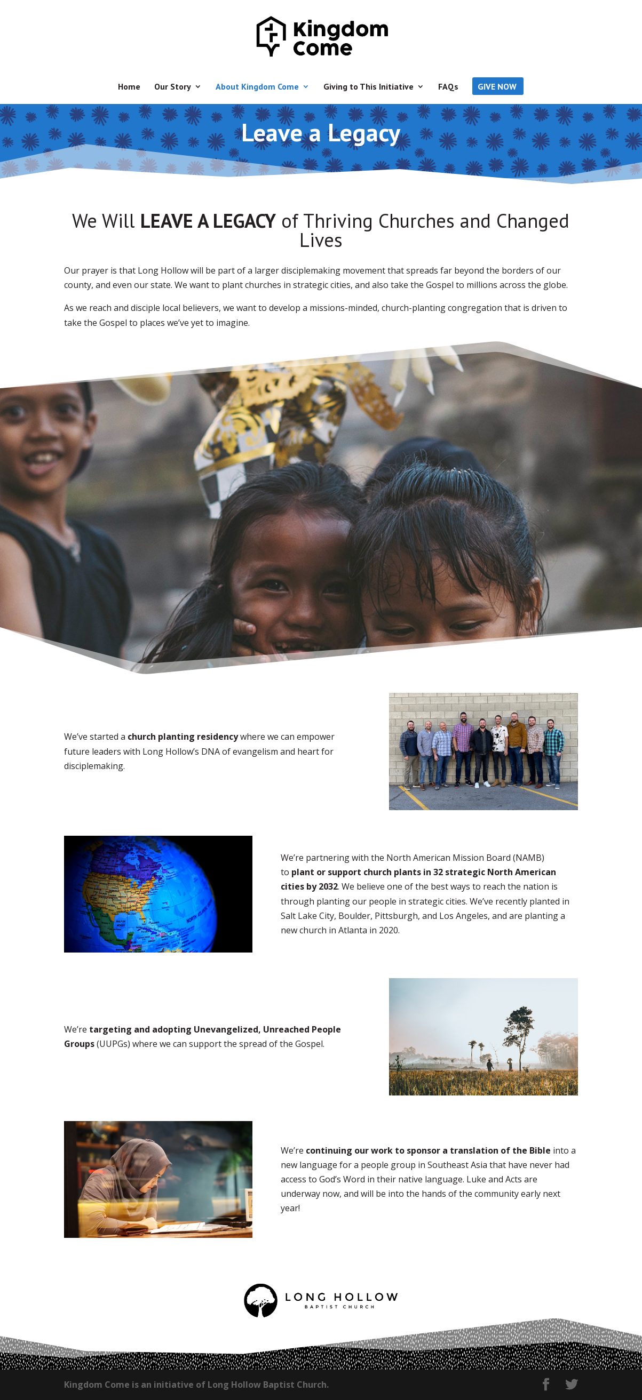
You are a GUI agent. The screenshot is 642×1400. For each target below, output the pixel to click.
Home (129, 87)
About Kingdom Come (257, 87)
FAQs (448, 87)
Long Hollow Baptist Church (267, 1384)
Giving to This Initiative (368, 87)
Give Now (497, 87)
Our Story (172, 87)
